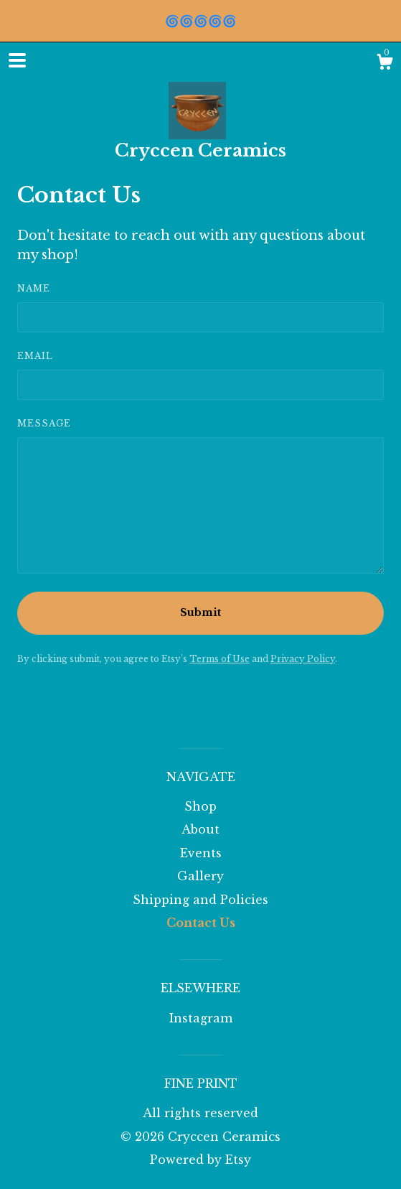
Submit (200, 612)
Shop (200, 806)
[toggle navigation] (17, 60)
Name (33, 288)
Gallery (200, 876)
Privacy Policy (302, 658)
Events (201, 853)
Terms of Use (219, 658)
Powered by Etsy (200, 1159)
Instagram (200, 1018)
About (200, 829)
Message (44, 423)
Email (35, 355)
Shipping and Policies (200, 899)
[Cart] (384, 64)
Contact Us (200, 922)
